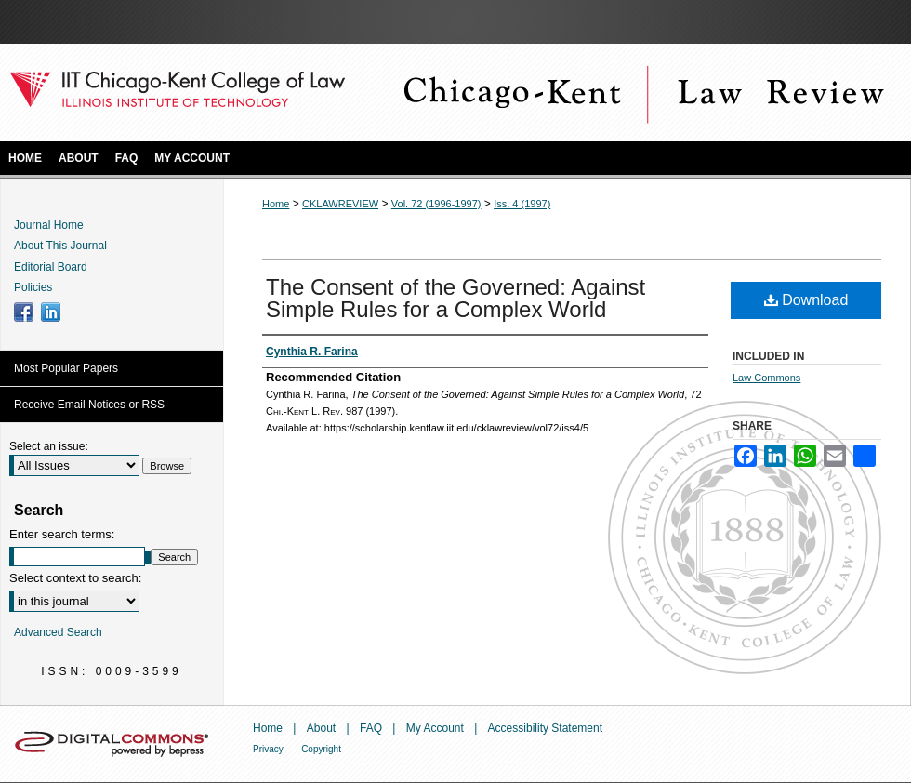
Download (806, 300)
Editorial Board (50, 266)
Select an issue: (48, 446)
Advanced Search (58, 632)
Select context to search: (75, 578)
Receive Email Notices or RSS (89, 404)
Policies (33, 287)
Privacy (268, 749)
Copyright (321, 749)
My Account (435, 728)
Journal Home (49, 225)
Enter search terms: (61, 534)
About (321, 728)
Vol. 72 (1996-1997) (436, 203)
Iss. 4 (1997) (522, 203)
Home (275, 203)
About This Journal (60, 245)
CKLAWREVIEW (340, 203)
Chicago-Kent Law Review (641, 92)
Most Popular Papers (66, 368)
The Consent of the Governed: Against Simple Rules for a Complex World (455, 298)
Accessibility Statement (545, 728)
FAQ (371, 728)
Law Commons (766, 377)
